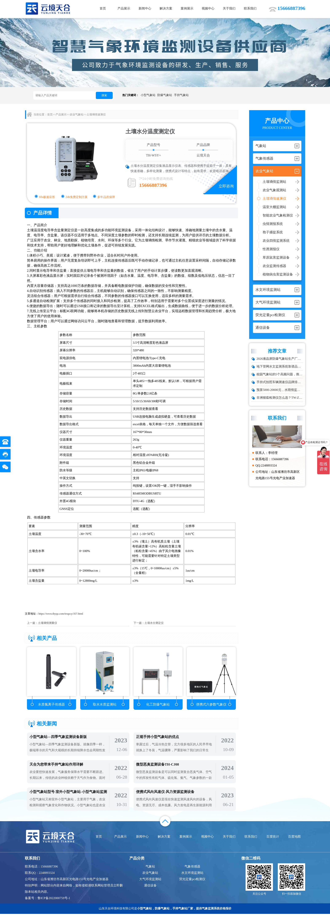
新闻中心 (145, 8)
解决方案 (166, 8)
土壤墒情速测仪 (274, 198)
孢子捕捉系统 (273, 232)
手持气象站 (181, 95)
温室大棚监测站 (274, 207)
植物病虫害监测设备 (278, 274)
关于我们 (229, 8)
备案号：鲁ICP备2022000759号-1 (47, 905)
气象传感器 (192, 873)
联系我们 (250, 8)
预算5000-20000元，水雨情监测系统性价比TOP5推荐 (280, 390)
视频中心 (208, 8)
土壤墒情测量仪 (47, 622)
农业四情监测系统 (276, 240)
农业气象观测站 (274, 190)
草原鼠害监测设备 (276, 257)
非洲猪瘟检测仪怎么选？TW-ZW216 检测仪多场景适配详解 (280, 397)
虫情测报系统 (273, 224)
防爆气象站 (164, 95)
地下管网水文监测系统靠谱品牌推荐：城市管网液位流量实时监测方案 (280, 366)
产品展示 (124, 8)
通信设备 (150, 892)
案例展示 (187, 8)
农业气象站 (76, 114)
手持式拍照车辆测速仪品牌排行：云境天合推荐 (280, 382)
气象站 (150, 873)
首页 (103, 8)
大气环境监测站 (150, 886)
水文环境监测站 (192, 880)
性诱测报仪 (271, 249)
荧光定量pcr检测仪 (192, 886)
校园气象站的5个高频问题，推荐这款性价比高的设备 (280, 374)
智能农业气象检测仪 (278, 215)
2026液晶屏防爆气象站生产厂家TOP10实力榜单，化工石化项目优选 (280, 358)
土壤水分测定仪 (154, 622)
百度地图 (294, 843)
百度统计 (272, 843)
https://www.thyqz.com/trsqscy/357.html (61, 613)
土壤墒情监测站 (274, 181)
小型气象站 (148, 95)
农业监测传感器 (274, 266)
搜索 (104, 95)
